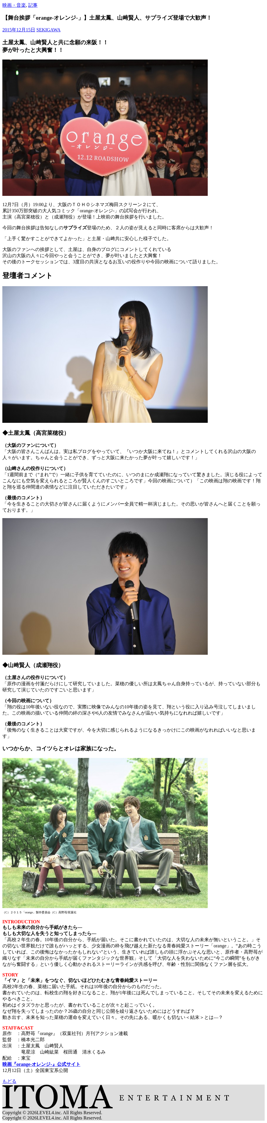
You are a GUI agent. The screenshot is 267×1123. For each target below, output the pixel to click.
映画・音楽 (14, 5)
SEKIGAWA (48, 29)
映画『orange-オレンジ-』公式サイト (41, 1064)
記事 (33, 5)
